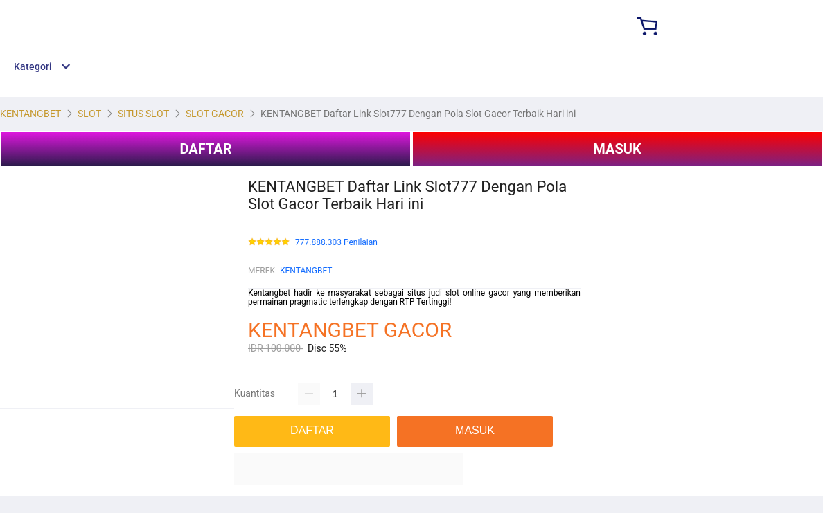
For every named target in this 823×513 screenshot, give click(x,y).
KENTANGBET (306, 271)
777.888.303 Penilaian (336, 242)
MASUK (617, 149)
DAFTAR (205, 149)
